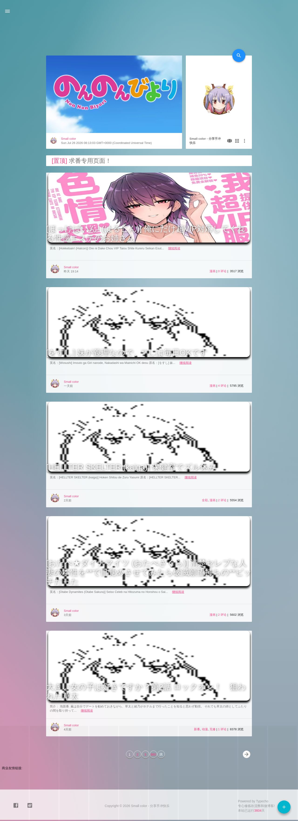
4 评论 (222, 385)
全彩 (205, 500)
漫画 (213, 271)
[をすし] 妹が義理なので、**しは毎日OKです (126, 352)
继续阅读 (174, 248)
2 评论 (222, 500)
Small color (68, 138)
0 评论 (222, 271)
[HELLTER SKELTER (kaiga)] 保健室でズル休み (131, 467)
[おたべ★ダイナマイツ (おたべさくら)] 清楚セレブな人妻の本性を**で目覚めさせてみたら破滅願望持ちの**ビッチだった (149, 572)
